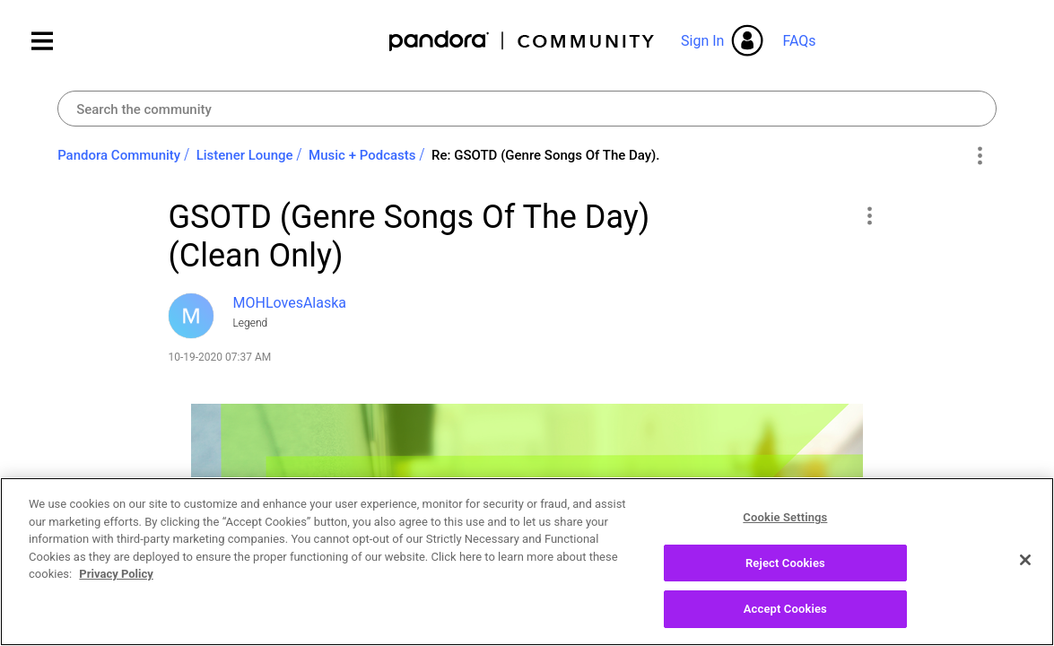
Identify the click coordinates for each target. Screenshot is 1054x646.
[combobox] (527, 109)
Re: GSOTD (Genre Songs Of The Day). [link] (545, 155)
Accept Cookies (785, 608)
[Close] (1025, 560)
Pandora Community (522, 41)
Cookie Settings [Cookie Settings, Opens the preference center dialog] (785, 517)
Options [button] (980, 156)
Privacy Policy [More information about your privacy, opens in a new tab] (115, 574)
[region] (527, 561)
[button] (869, 215)
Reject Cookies (785, 563)
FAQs (798, 40)
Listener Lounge (244, 155)
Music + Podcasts (362, 155)
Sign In (702, 40)
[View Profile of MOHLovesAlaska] (290, 302)
